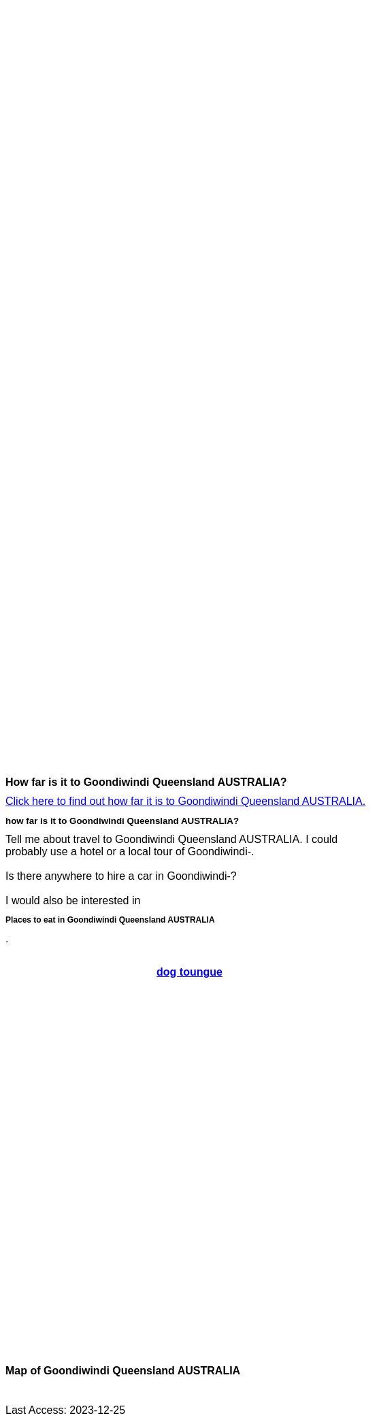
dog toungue (189, 972)
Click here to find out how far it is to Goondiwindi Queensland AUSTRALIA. (185, 801)
